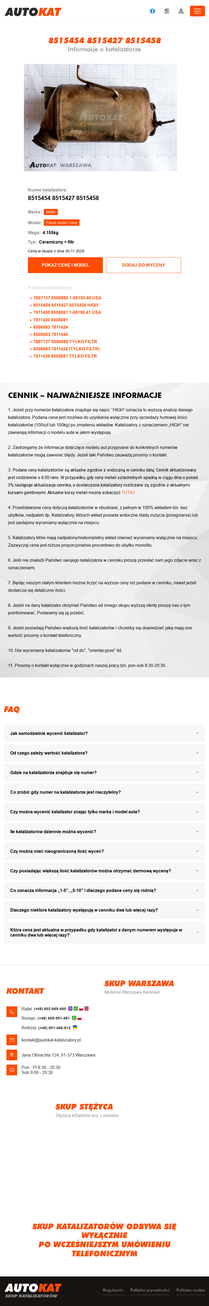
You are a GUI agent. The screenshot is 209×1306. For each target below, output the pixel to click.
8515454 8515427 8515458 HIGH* (66, 305)
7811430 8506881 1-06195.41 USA (67, 312)
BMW (50, 212)
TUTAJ (128, 492)
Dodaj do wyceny (143, 265)
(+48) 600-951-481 (54, 1018)
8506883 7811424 (50, 327)
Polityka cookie (190, 1290)
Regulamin (113, 1290)
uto (33, 11)
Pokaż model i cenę (61, 223)
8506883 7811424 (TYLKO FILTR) (66, 349)
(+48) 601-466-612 (54, 1028)
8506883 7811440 (50, 334)
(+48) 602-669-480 (50, 1009)
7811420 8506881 (50, 320)
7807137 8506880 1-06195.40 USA (67, 298)
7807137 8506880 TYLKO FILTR (65, 341)
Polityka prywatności (150, 1290)
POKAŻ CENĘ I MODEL (65, 265)
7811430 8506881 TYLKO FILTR (65, 356)
